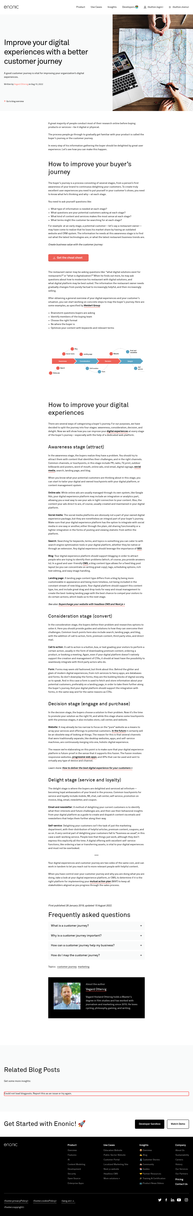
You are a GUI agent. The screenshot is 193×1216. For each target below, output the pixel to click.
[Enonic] (11, 7)
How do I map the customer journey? (75, 994)
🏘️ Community (147, 1203)
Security (72, 1212)
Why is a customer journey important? (76, 974)
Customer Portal (112, 1198)
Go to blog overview (14, 101)
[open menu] (177, 7)
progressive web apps (84, 757)
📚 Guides (145, 1208)
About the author (95, 1023)
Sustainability (182, 1194)
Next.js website (111, 1208)
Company (180, 1184)
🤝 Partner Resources (150, 1212)
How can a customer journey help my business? (82, 984)
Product (80, 7)
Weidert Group (92, 305)
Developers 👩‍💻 (130, 7)
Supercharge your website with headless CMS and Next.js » (92, 604)
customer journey (67, 1005)
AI (69, 1198)
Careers (179, 1198)
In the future (119, 731)
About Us (179, 1189)
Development (74, 1208)
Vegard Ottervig (21, 84)
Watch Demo (178, 1162)
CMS (85, 563)
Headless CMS (111, 1212)
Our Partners (181, 1212)
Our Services (181, 1208)
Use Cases (96, 7)
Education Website (113, 1189)
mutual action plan (100, 881)
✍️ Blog (143, 1194)
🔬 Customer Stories (150, 1198)
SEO (139, 548)
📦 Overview (146, 1189)
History (178, 1203)
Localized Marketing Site (116, 1203)
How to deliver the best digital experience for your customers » (97, 768)
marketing (83, 1005)
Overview (72, 1189)
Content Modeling (76, 1203)
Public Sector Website (115, 1194)
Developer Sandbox (149, 1162)
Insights (112, 7)
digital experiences (117, 431)
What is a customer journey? (70, 964)
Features (72, 1194)
